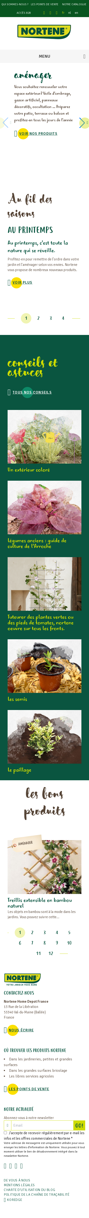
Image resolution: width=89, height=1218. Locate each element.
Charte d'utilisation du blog (29, 1190)
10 (69, 943)
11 (38, 954)
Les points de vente (44, 4)
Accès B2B (24, 13)
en (76, 13)
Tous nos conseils (32, 392)
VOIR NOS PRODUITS (38, 134)
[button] (83, 123)
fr (63, 13)
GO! (80, 1125)
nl (69, 13)
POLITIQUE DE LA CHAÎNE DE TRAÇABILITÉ (37, 1195)
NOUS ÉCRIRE (21, 1030)
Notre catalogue (74, 4)
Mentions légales (19, 1185)
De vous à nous (17, 1180)
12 (50, 954)
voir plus (23, 282)
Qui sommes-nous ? (14, 4)
